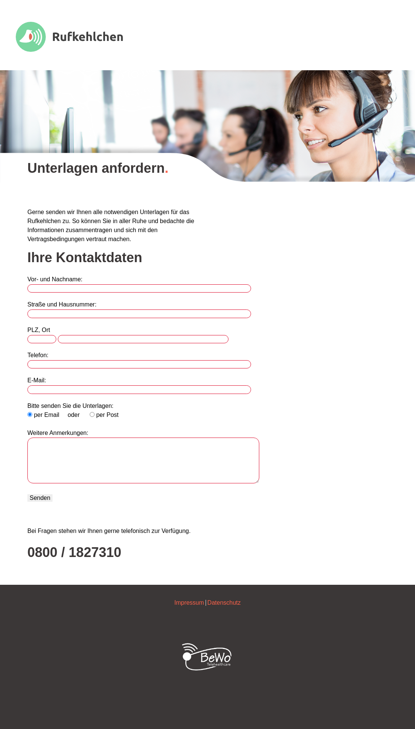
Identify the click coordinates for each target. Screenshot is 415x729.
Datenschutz (224, 602)
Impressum (189, 602)
